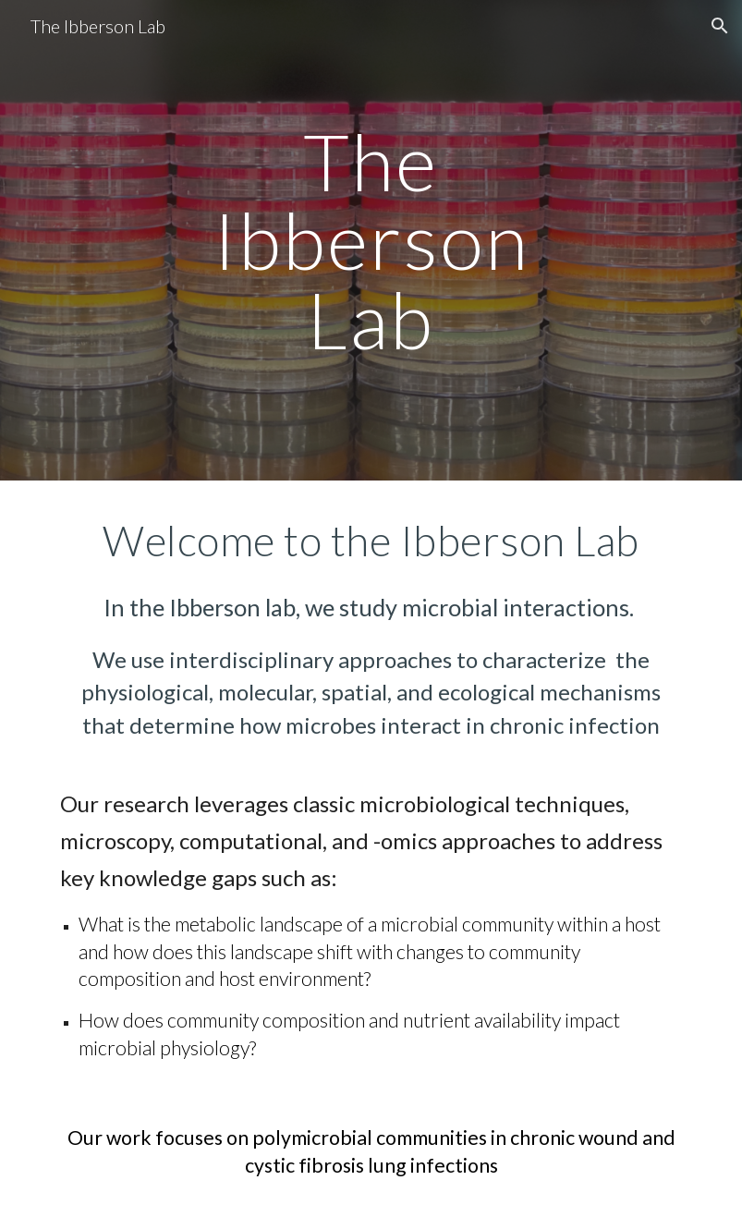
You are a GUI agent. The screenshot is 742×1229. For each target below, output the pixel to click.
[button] (720, 26)
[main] (371, 240)
